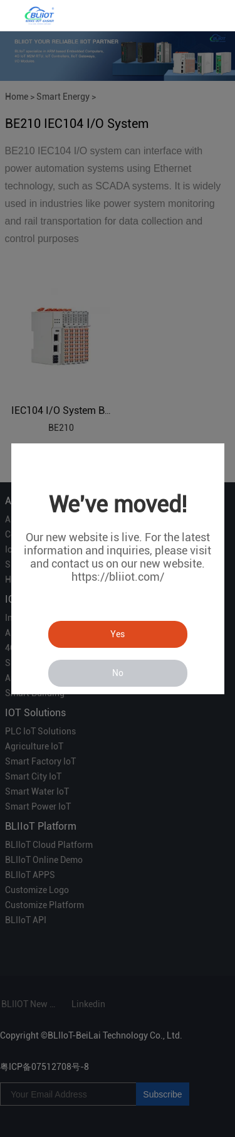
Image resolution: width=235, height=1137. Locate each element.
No (117, 673)
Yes (117, 634)
